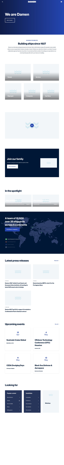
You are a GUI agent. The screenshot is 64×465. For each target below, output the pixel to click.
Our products (32, 403)
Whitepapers (13, 410)
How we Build (13, 403)
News (13, 406)
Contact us (32, 400)
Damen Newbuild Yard (10, 242)
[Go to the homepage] (32, 1)
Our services (32, 410)
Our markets (32, 406)
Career (13, 400)
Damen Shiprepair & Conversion (12, 239)
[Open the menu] (61, 1)
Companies (32, 397)
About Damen (13, 397)
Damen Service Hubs (10, 247)
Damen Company (9, 244)
